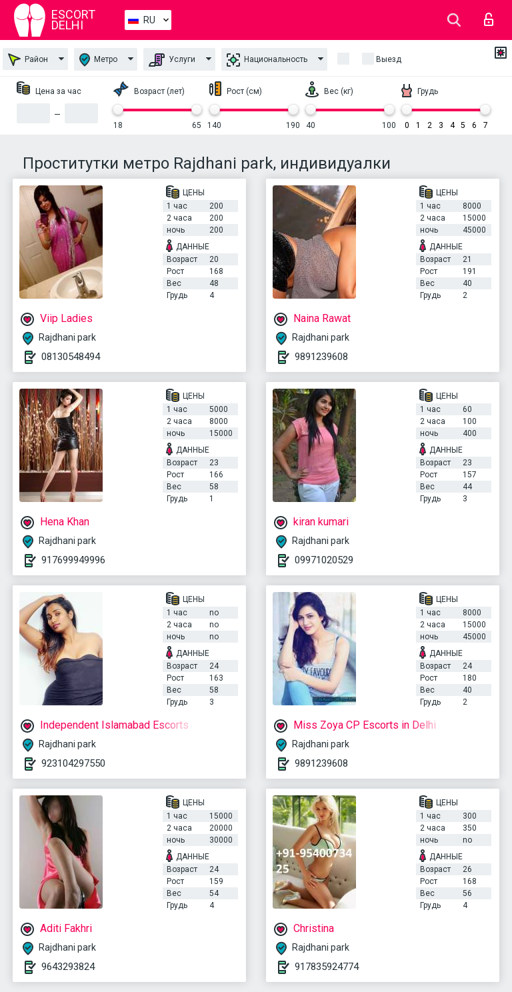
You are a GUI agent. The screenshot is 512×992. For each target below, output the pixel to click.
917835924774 (327, 967)
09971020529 (324, 560)
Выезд (388, 59)
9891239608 (321, 357)
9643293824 (68, 967)
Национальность (267, 60)
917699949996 (73, 560)
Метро (98, 60)
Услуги (172, 60)
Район (28, 59)
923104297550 (73, 763)
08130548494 (70, 357)
